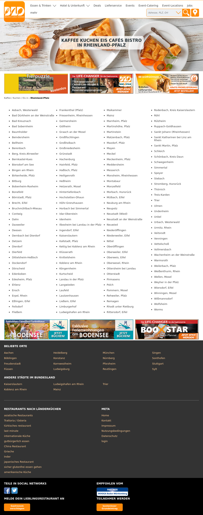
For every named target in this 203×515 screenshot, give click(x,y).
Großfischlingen (69, 137)
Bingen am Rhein (23, 170)
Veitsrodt (160, 233)
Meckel (111, 153)
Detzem (17, 241)
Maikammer (114, 110)
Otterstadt (113, 273)
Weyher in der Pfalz (166, 282)
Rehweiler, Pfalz (117, 295)
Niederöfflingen (116, 230)
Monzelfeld (114, 186)
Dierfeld (17, 252)
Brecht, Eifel (19, 202)
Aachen (8, 352)
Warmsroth (161, 260)
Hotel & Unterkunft (72, 5)
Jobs (189, 5)
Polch (110, 284)
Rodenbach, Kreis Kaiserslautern (174, 110)
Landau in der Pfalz (71, 279)
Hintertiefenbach (69, 191)
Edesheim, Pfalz (22, 279)
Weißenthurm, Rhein (167, 271)
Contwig (17, 213)
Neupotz (112, 208)
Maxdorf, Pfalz (116, 142)
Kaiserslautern (68, 235)
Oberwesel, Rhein (118, 262)
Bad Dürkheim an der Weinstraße (33, 115)
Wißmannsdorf (163, 298)
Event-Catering (148, 5)
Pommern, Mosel (117, 290)
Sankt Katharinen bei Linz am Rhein (173, 139)
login (105, 441)
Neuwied (112, 224)
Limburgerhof (67, 306)
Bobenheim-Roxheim (25, 186)
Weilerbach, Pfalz (165, 265)
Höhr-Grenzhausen (71, 202)
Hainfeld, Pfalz (68, 164)
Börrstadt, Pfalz (21, 197)
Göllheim (65, 126)
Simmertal (160, 167)
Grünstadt (65, 153)
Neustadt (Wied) (117, 213)
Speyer (158, 172)
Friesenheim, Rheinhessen (76, 115)
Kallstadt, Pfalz (68, 241)
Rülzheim (160, 121)
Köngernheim (67, 268)
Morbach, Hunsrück (119, 191)
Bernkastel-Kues (22, 159)
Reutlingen (110, 369)
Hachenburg (67, 159)
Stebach (159, 178)
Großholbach (67, 142)
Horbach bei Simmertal (74, 208)
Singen (156, 352)
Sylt (154, 369)
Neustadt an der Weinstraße (125, 219)
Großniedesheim (69, 148)
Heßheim (65, 181)
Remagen (113, 301)
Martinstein (114, 131)
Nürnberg (109, 358)
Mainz (110, 115)
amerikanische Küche (17, 472)
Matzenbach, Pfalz (118, 137)
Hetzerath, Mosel (70, 186)
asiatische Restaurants (18, 415)
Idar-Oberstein (68, 213)
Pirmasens (113, 279)
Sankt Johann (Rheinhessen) (172, 131)
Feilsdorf (17, 306)
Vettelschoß (161, 243)
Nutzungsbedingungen (116, 430)
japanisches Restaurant (19, 461)
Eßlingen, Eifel (21, 301)
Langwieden (67, 284)
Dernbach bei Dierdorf (26, 235)
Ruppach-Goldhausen (167, 126)
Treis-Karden (162, 194)
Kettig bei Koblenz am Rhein (77, 246)
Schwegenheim (164, 162)
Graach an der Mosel (72, 131)
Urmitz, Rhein (162, 227)
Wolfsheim (160, 303)
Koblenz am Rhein (70, 262)
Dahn (15, 219)
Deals (97, 5)
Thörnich (159, 189)
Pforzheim (109, 363)
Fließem (17, 312)
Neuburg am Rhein (119, 202)
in (16, 98)
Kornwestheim (62, 363)
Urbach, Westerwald (167, 222)
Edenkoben (19, 273)
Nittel (110, 241)
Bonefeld (17, 191)
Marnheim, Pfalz (117, 121)
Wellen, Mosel (163, 276)
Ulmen (158, 205)
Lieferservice (113, 5)
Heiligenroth (67, 175)
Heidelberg (60, 352)
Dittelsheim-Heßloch (25, 257)
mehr (33, 12)
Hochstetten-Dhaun (71, 197)
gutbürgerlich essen (16, 441)
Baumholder (19, 131)
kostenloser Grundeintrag (110, 507)
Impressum (109, 425)
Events (130, 5)
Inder (7, 456)
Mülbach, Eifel (115, 197)
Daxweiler (18, 224)
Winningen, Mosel (165, 293)
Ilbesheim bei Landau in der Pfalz (80, 224)
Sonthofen (158, 358)
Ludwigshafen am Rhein (74, 312)
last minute (11, 430)
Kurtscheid (66, 273)
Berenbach (19, 148)
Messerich (113, 170)
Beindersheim (20, 137)
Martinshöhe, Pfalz (118, 126)
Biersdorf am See (23, 164)
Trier (157, 200)
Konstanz (59, 358)
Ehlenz (16, 284)
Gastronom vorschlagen (17, 507)
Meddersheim (115, 164)
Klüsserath (66, 252)
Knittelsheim (67, 257)
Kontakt (106, 420)
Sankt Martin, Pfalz (166, 145)
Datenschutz (109, 436)
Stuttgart (158, 363)
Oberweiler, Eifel (117, 252)
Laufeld (64, 290)
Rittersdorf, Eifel (117, 312)
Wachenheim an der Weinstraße (174, 254)
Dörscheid (18, 268)
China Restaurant (15, 446)
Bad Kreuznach (21, 121)
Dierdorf (17, 246)
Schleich (159, 151)
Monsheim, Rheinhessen (122, 175)
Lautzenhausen (69, 295)
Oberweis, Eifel (116, 257)
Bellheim (17, 142)
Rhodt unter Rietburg (120, 306)
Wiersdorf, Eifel (163, 287)
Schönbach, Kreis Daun (169, 156)
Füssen (8, 369)
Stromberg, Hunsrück (167, 183)
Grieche (9, 451)
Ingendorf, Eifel (69, 230)
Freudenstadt (12, 363)
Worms (158, 309)
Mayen (111, 148)
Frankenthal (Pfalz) (71, 110)
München (108, 352)
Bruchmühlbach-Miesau (27, 208)
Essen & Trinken (40, 5)
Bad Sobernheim (22, 126)
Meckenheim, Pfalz (118, 159)
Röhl (157, 115)
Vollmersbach (162, 249)
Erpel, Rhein (19, 295)
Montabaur (114, 181)
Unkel (157, 216)
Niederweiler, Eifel (118, 235)
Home (105, 415)
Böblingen (10, 358)
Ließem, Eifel (67, 301)
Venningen (161, 238)
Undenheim (161, 211)
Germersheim (68, 121)
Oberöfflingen (115, 246)
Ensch (15, 290)
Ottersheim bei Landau (121, 268)
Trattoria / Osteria (15, 420)
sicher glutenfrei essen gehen (22, 466)
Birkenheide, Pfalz (23, 175)
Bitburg (16, 181)
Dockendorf (19, 262)
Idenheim (65, 219)
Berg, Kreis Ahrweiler (25, 153)
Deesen (16, 230)
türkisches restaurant (17, 425)
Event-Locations (172, 5)
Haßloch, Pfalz (68, 170)
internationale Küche (17, 436)
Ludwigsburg (61, 369)
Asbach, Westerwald (24, 110)
